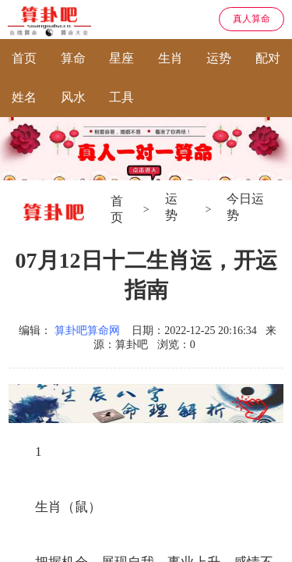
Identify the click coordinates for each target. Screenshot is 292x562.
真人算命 (251, 18)
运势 (218, 58)
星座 (121, 58)
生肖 (170, 58)
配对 (267, 58)
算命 (73, 58)
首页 (24, 58)
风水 (73, 97)
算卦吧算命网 (87, 330)
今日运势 (245, 207)
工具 (121, 97)
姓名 (24, 97)
